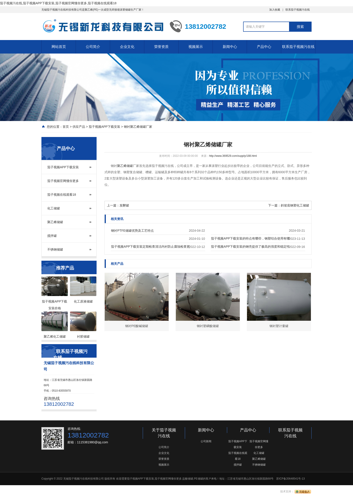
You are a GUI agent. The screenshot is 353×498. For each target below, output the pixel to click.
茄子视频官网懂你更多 (63, 181)
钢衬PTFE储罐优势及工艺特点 (132, 230)
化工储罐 (53, 208)
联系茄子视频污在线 (297, 9)
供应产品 (78, 126)
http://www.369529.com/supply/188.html (233, 155)
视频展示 (195, 47)
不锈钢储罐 (55, 249)
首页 (66, 126)
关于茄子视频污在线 (164, 433)
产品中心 (264, 47)
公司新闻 (206, 441)
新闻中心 (230, 47)
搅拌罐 (52, 236)
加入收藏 (274, 9)
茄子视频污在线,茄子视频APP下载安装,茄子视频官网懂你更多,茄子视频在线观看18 (58, 3)
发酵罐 (124, 205)
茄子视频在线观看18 (61, 194)
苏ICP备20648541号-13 (290, 478)
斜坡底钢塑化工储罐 (295, 205)
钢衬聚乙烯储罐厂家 (138, 126)
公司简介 (93, 47)
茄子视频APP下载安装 (104, 126)
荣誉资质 (161, 47)
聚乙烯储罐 (55, 222)
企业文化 (127, 47)
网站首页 (59, 47)
